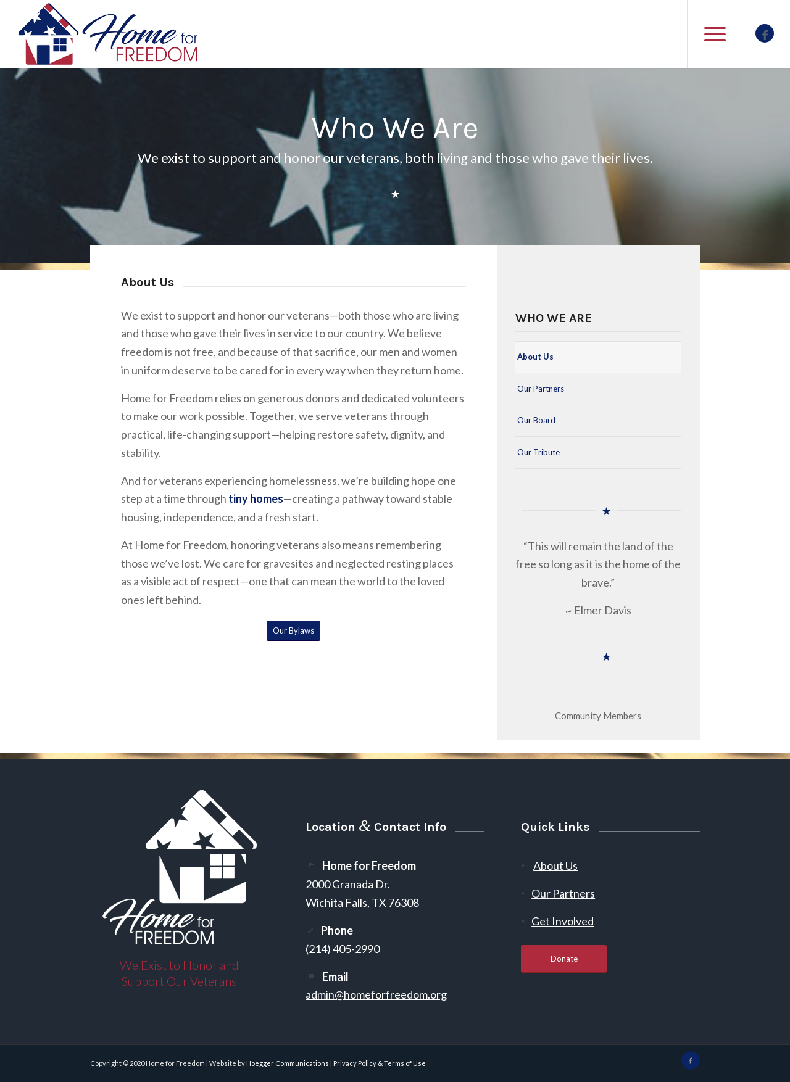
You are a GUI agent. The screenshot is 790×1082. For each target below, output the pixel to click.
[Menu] (714, 34)
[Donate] (564, 959)
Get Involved (562, 921)
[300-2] (108, 34)
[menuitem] (714, 34)
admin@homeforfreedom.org (376, 994)
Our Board (536, 420)
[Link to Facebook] (764, 33)
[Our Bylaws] (293, 631)
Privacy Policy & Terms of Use (379, 1063)
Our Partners (540, 389)
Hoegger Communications (287, 1063)
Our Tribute (538, 452)
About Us (535, 356)
